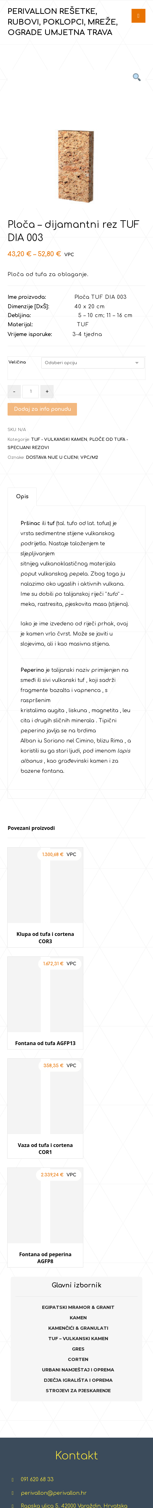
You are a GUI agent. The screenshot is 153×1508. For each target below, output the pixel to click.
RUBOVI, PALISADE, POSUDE (23, 1359)
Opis (22, 497)
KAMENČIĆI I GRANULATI (54, 1369)
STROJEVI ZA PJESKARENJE (78, 1161)
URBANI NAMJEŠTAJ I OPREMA (78, 1141)
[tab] (22, 497)
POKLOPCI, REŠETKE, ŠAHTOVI (23, 1389)
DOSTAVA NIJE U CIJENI (52, 457)
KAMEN (78, 1088)
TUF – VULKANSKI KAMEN (78, 1109)
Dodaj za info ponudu (42, 409)
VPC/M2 (89, 457)
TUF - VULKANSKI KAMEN (59, 439)
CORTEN (78, 1130)
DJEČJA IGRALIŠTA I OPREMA (78, 1151)
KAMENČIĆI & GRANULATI (78, 1099)
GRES (78, 1120)
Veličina (17, 362)
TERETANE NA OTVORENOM (86, 1369)
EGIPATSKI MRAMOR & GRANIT (78, 1078)
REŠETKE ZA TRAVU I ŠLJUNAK (23, 1329)
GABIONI (54, 1430)
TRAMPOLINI (122, 1339)
